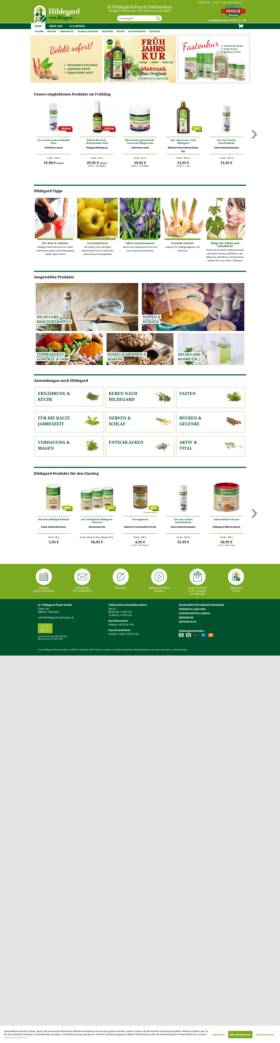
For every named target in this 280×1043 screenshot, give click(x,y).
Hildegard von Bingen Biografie (201, 605)
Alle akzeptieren (240, 1034)
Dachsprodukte (137, 31)
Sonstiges (154, 31)
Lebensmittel (66, 31)
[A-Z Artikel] (77, 26)
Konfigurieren (265, 1034)
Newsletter (204, 2)
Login (216, 2)
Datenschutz (188, 621)
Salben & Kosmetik (88, 31)
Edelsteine (107, 31)
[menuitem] (140, 2)
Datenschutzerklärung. (15, 1037)
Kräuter (51, 31)
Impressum (186, 617)
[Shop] (38, 26)
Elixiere (39, 31)
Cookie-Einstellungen (194, 613)
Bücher (121, 31)
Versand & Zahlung (192, 609)
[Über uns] (55, 26)
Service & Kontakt (232, 2)
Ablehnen (218, 1034)
